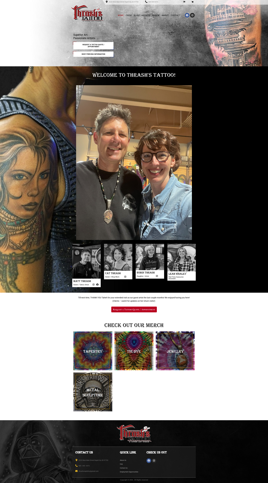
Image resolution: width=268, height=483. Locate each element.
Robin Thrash (146, 272)
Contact (175, 15)
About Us (123, 460)
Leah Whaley (177, 273)
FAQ (121, 464)
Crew (129, 15)
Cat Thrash (113, 273)
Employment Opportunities (129, 472)
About (165, 15)
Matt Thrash (82, 281)
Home (121, 15)
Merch (155, 15)
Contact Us (123, 468)
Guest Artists (142, 15)
